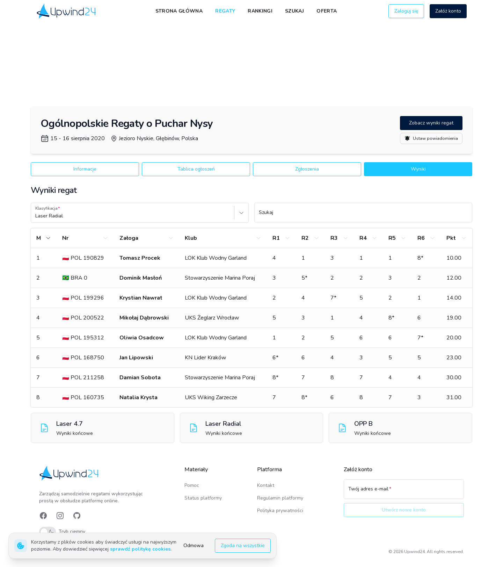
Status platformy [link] (203, 498)
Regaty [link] (225, 11)
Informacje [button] (84, 169)
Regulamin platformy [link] (280, 498)
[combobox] (36, 216)
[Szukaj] (363, 215)
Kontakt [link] (265, 485)
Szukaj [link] (294, 11)
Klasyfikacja (46, 208)
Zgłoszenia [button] (307, 169)
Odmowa (193, 545)
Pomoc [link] (191, 485)
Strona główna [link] (179, 11)
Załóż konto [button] (448, 11)
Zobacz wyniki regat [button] (431, 123)
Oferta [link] (326, 11)
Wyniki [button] (418, 169)
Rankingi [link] (260, 11)
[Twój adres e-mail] (403, 492)
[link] (66, 11)
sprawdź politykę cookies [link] (140, 549)
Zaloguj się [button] (406, 11)
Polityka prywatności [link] (280, 510)
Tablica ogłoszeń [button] (196, 169)
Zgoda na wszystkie (243, 545)
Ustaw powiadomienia (431, 138)
